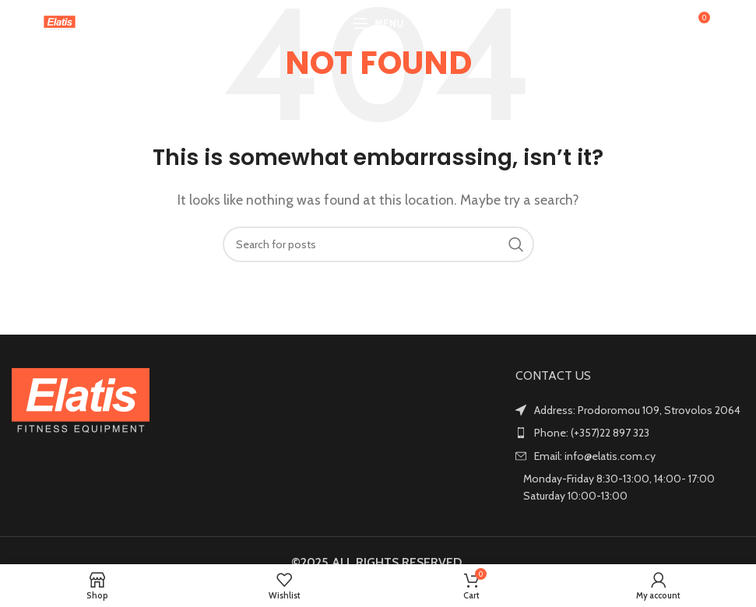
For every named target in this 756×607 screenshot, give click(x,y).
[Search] (664, 23)
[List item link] (629, 432)
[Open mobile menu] (378, 23)
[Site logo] (59, 22)
